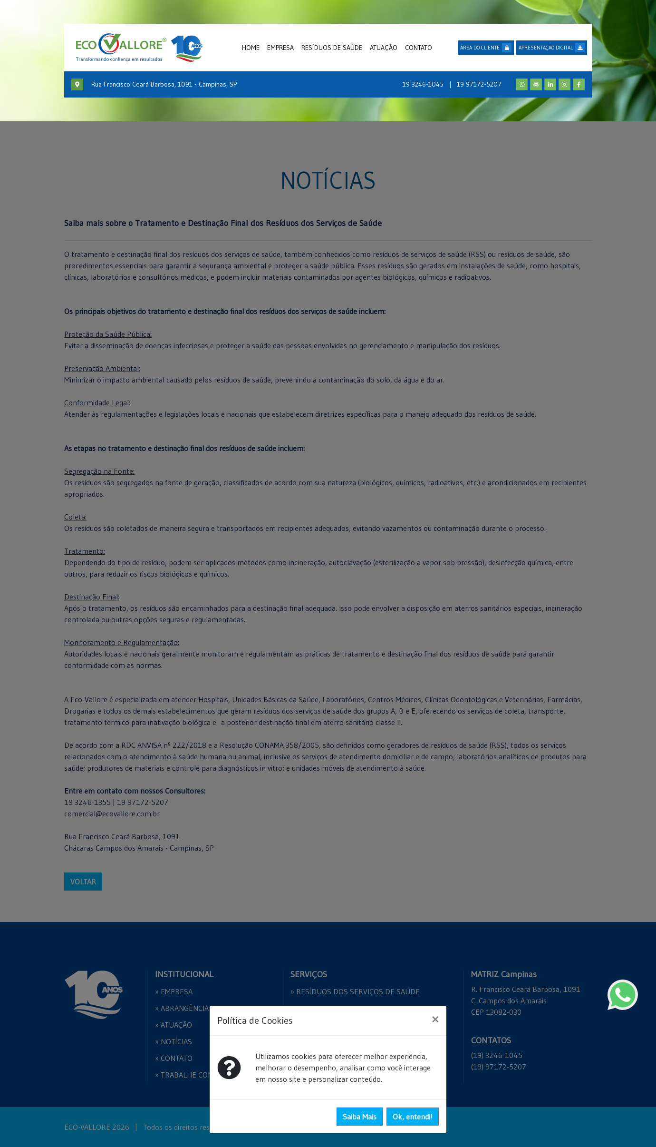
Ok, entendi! (413, 1116)
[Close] (435, 1019)
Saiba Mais (359, 1116)
